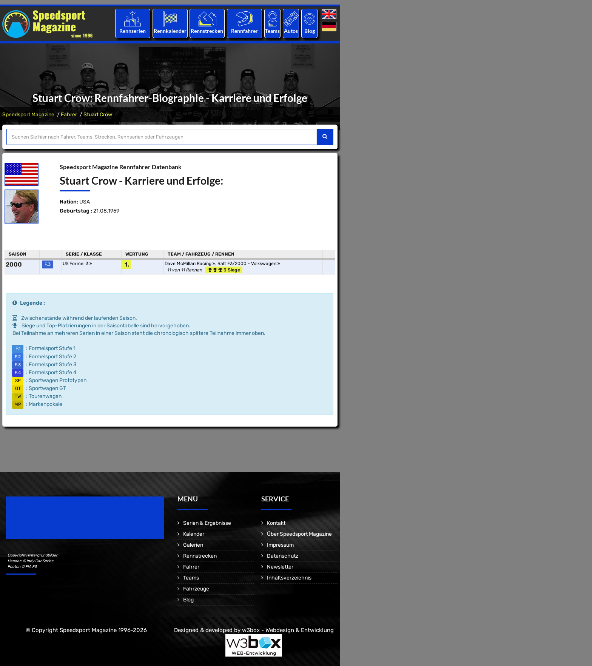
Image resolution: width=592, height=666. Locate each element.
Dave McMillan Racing (190, 263)
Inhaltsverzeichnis (289, 578)
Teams (272, 31)
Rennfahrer (244, 31)
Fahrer (69, 114)
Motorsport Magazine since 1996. (49, 523)
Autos (291, 31)
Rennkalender (169, 31)
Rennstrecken (207, 31)
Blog (309, 31)
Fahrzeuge (196, 589)
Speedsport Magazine (28, 114)
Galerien (193, 545)
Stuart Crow (97, 114)
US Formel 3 (77, 263)
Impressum (280, 545)
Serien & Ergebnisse (207, 523)
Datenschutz (282, 556)
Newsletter (280, 567)
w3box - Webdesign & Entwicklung (288, 630)
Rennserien (132, 31)
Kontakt (276, 523)
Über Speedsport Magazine (299, 534)
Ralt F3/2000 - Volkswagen (248, 263)
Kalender (193, 534)
